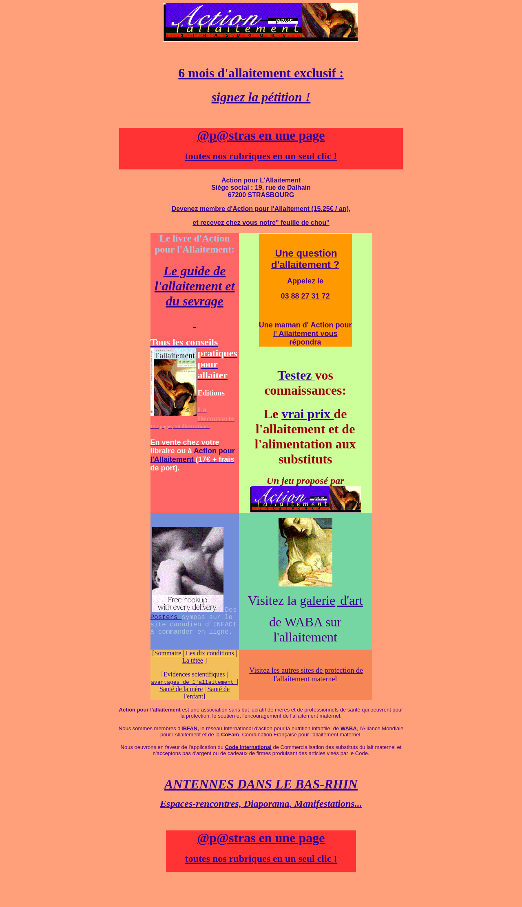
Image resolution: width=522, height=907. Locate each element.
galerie (317, 600)
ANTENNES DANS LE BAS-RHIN (261, 784)
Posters (166, 615)
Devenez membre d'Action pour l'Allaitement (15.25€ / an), (261, 208)
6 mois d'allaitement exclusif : (260, 73)
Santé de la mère (181, 688)
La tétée (192, 660)
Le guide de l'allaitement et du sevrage (194, 286)
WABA (349, 728)
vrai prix (307, 413)
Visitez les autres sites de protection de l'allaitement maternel (306, 674)
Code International (248, 747)
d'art (350, 600)
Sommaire (168, 653)
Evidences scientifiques (195, 674)
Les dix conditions (210, 653)
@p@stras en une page (261, 135)
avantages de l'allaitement (194, 681)
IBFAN (189, 728)
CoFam (230, 734)
